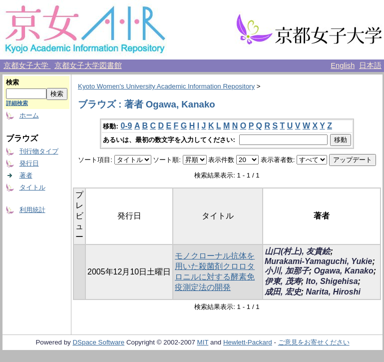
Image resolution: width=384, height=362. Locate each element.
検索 (12, 82)
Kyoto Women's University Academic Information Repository (166, 86)
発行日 (29, 163)
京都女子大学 (26, 66)
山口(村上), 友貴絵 (298, 251)
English (343, 66)
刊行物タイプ (38, 151)
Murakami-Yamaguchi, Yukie (318, 261)
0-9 (126, 126)
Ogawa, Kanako (344, 270)
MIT (203, 342)
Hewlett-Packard (247, 342)
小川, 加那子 (287, 270)
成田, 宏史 (283, 292)
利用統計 (32, 210)
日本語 (370, 66)
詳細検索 (17, 103)
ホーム (29, 115)
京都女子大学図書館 (88, 66)
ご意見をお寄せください (314, 342)
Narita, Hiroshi (333, 292)
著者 (25, 175)
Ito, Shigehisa (332, 281)
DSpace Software (98, 342)
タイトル (32, 187)
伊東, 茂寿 (283, 281)
